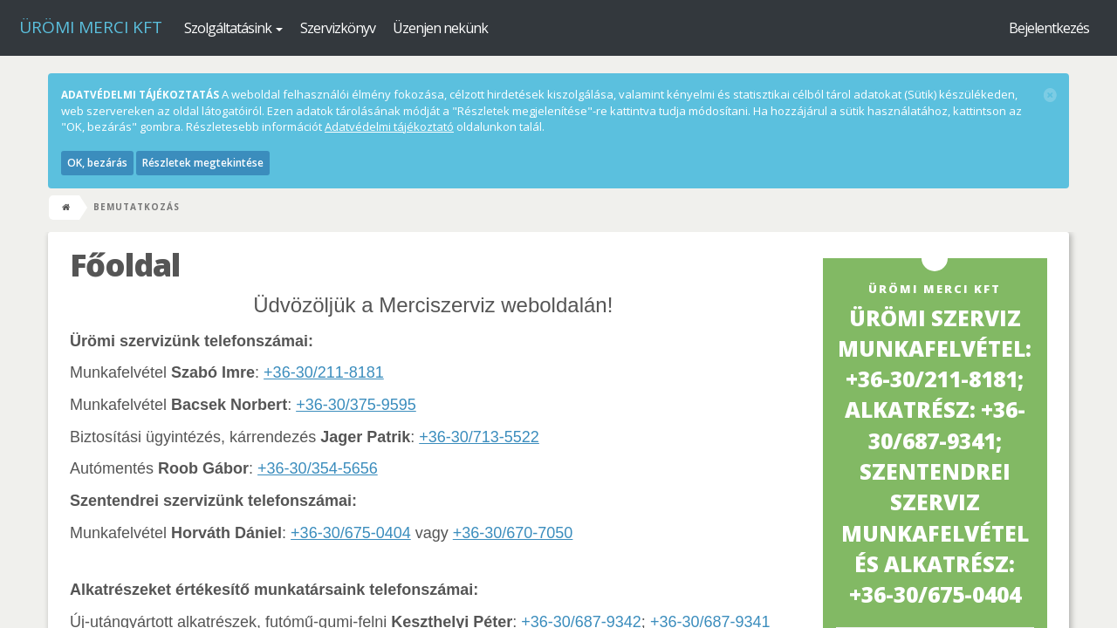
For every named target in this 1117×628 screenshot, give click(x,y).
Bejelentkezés (1049, 28)
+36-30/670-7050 (513, 533)
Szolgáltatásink (233, 28)
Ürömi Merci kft (90, 27)
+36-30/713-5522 (479, 437)
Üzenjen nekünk (440, 28)
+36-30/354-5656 (317, 468)
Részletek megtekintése (203, 162)
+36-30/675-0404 (351, 533)
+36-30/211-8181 (324, 372)
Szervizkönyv (337, 28)
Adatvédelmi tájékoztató (389, 126)
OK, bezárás (97, 162)
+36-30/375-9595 (356, 404)
